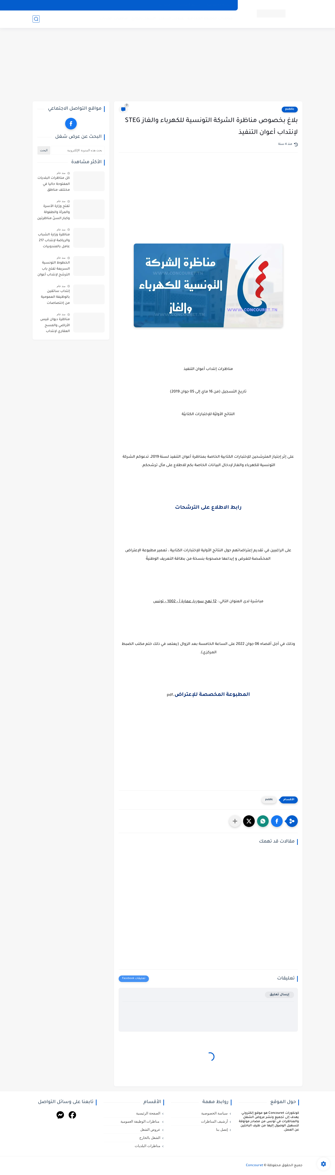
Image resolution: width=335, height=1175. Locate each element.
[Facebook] (72, 1115)
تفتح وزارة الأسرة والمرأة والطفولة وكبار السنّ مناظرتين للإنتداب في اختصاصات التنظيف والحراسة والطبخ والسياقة (53, 213)
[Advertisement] (167, 65)
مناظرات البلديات (114, 19)
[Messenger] (60, 1115)
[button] (277, 821)
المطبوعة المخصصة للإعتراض (212, 695)
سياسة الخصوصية (219, 5)
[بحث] (36, 19)
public (289, 109)
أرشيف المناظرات (188, 5)
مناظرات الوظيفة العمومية (210, 19)
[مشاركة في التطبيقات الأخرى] (235, 821)
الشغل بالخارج (143, 19)
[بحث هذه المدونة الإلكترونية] (78, 150)
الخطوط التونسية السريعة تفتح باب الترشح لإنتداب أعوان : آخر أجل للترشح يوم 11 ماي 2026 (53, 269)
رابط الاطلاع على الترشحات (208, 508)
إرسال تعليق (279, 994)
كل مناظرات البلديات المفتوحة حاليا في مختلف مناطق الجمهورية (53, 185)
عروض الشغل (171, 19)
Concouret (254, 1166)
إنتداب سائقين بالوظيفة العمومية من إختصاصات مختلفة (55, 298)
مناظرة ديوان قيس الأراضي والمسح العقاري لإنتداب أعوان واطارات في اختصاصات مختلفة (55, 326)
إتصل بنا (164, 5)
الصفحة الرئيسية (148, 1113)
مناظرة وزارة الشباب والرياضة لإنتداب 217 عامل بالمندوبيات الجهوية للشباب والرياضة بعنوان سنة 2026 (53, 241)
